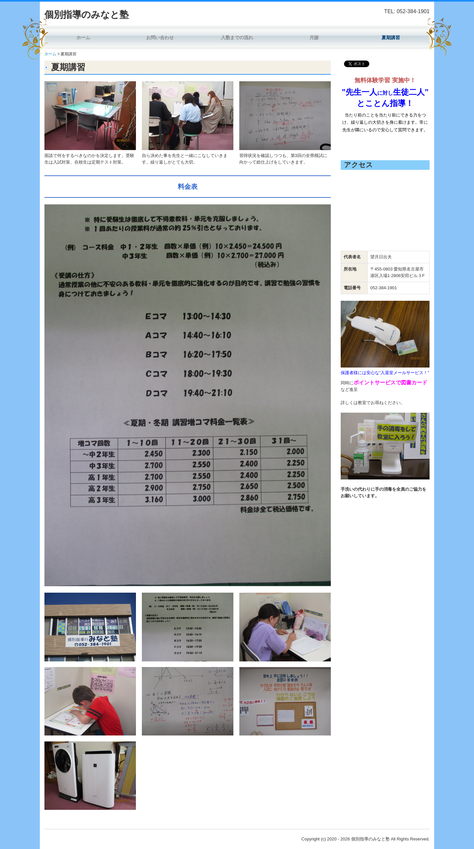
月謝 (314, 37)
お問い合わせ (160, 37)
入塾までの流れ (237, 37)
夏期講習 (391, 37)
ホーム (83, 37)
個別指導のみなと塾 (86, 15)
